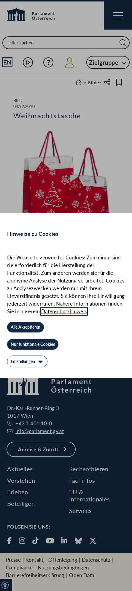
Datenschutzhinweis (64, 311)
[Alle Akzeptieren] (25, 327)
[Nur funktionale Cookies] (32, 344)
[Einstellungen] (27, 361)
